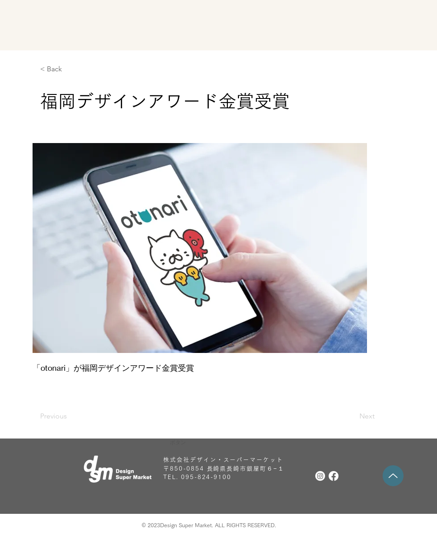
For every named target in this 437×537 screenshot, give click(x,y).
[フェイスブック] (333, 476)
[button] (218, 442)
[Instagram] (320, 476)
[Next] (352, 416)
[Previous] (69, 416)
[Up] (393, 475)
